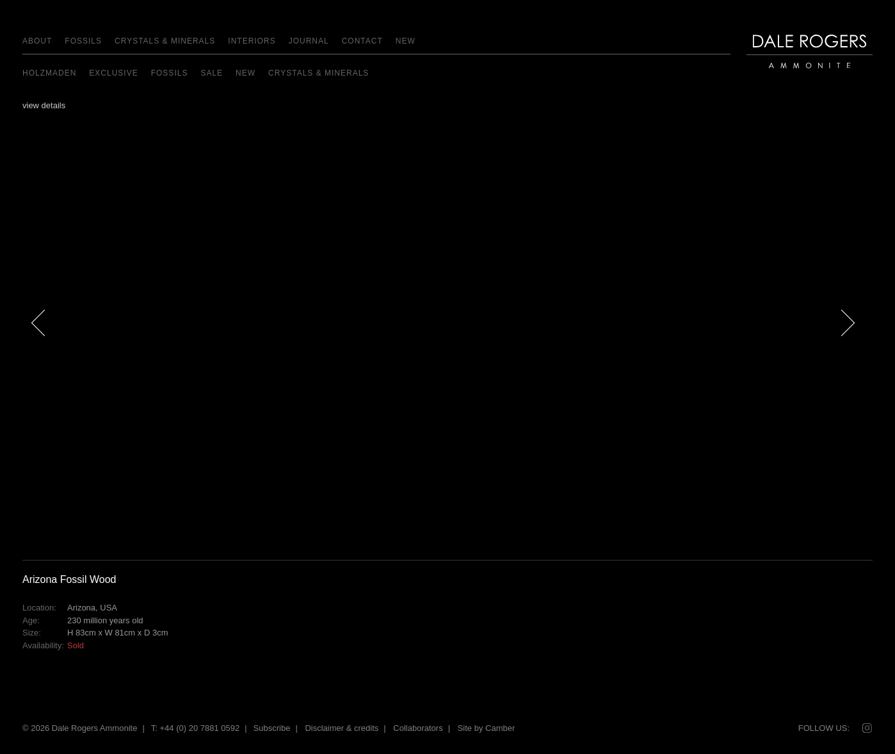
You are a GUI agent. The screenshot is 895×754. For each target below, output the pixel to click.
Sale (211, 73)
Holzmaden (49, 73)
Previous (38, 345)
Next (855, 345)
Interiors (251, 41)
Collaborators (417, 728)
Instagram (866, 728)
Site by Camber (486, 728)
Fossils (83, 41)
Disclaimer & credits (341, 728)
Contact (362, 41)
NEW (405, 41)
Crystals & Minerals (165, 41)
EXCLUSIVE (113, 73)
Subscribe (272, 728)
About (37, 41)
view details (43, 105)
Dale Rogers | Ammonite (801, 74)
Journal (309, 41)
